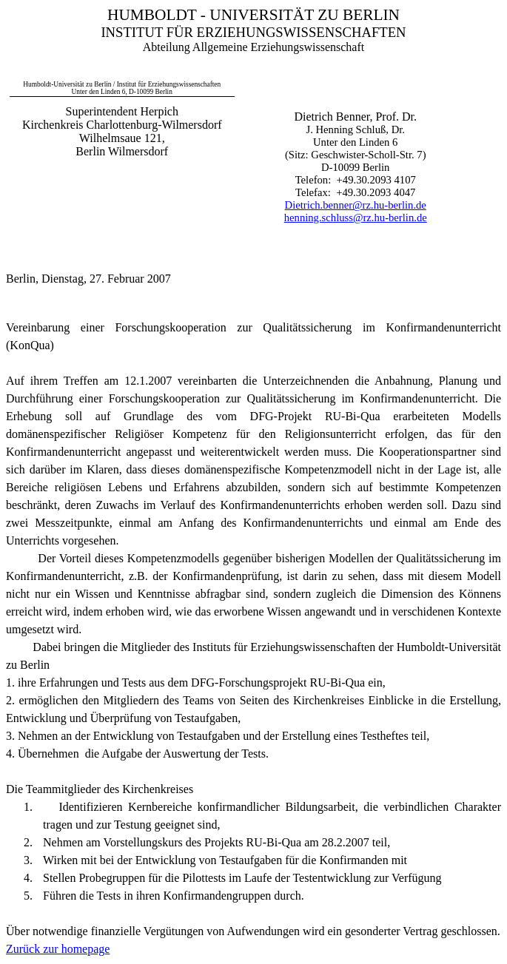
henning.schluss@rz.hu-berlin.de (355, 217)
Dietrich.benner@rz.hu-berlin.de (355, 205)
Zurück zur (58, 949)
